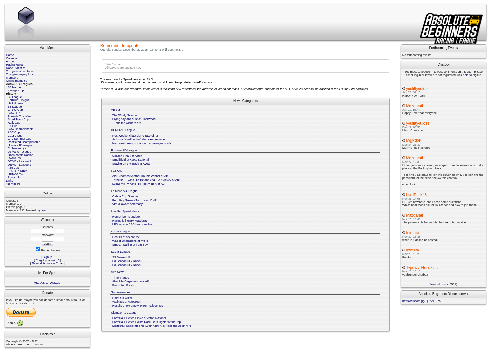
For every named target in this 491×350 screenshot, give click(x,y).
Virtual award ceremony (127, 204)
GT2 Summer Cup (19, 138)
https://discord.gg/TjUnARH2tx (421, 301)
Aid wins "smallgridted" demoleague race (138, 139)
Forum (10, 61)
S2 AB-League (120, 231)
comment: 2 (175, 49)
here (466, 75)
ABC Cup (14, 132)
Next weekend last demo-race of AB (135, 135)
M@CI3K (414, 140)
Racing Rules (15, 64)
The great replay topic (20, 74)
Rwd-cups (14, 158)
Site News (117, 272)
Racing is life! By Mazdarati (130, 220)
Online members (16, 80)
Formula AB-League (124, 150)
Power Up (14, 177)
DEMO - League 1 (19, 161)
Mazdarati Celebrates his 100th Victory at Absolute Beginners (151, 325)
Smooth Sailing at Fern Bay (130, 244)
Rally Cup (14, 122)
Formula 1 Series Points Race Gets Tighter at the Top (146, 322)
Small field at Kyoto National (130, 159)
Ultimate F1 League (124, 312)
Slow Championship (21, 129)
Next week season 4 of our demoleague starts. (142, 143)
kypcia (42, 210)
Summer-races (120, 292)
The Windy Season (124, 115)
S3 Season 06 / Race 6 (127, 261)
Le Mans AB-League (124, 191)
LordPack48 (416, 195)
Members (12, 77)
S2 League (15, 97)
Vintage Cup (16, 90)
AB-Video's (13, 183)
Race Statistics (15, 68)
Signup (47, 257)
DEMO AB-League (123, 130)
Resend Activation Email (47, 263)
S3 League (15, 106)
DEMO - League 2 (19, 164)
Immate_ (413, 233)
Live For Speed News (125, 211)
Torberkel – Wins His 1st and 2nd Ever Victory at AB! (146, 180)
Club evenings (17, 148)
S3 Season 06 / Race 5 (127, 265)
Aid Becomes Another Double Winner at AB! (140, 176)
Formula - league (19, 100)
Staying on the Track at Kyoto (131, 163)
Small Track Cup (18, 119)
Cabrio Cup (15, 135)
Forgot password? (47, 260)
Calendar (12, 58)
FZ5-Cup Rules (17, 171)
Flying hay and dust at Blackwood (134, 119)
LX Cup (12, 126)
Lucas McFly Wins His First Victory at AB (138, 183)
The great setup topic (20, 71)
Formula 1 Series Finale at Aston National (139, 318)
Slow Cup (14, 113)
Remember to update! (126, 216)
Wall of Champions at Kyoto (130, 240)
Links (9, 180)
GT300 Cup (15, 109)
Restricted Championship (24, 142)
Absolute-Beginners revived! (130, 281)
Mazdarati (414, 106)
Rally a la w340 (122, 297)
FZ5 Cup (13, 167)
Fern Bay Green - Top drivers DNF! (134, 200)
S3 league (14, 87)
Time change (120, 277)
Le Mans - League (19, 151)
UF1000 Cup (16, 174)
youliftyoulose (417, 88)
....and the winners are (126, 123)
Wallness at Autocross (126, 301)
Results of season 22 (126, 237)
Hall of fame (15, 103)
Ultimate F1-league (20, 145)
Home (10, 55)
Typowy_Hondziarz (422, 267)
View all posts (439, 284)
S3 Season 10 (121, 257)
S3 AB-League (120, 251)
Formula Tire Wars (20, 116)
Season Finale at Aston (127, 155)
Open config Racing (20, 154)
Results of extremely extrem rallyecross (137, 305)
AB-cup (116, 109)
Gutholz (105, 49)
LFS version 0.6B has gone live (132, 224)
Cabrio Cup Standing (126, 196)
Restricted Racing (123, 285)
